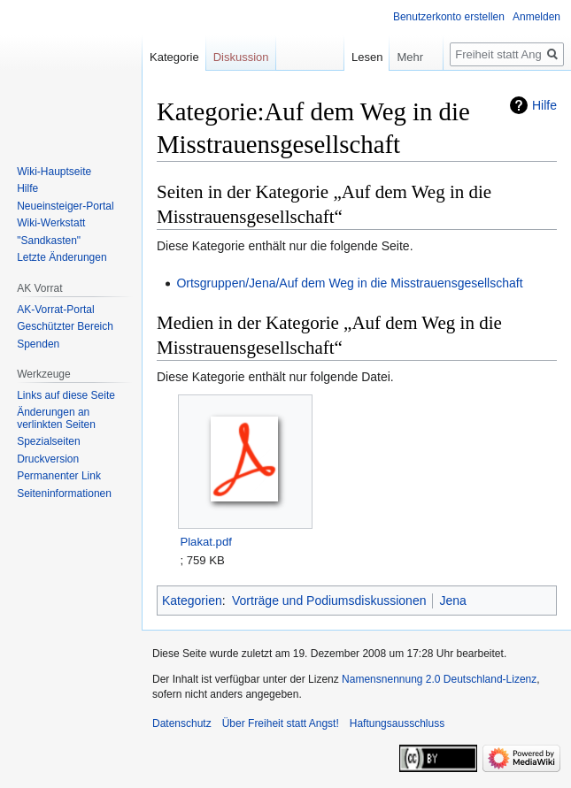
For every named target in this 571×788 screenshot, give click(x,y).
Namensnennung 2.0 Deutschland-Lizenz (439, 679)
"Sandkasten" (49, 240)
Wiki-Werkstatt (51, 223)
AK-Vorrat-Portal (55, 309)
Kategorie (174, 57)
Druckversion (48, 459)
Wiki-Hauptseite (54, 171)
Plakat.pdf (206, 541)
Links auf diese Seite (66, 395)
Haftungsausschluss (397, 723)
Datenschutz (182, 723)
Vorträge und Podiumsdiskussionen (329, 600)
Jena (452, 600)
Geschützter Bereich (65, 326)
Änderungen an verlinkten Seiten (56, 418)
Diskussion (241, 57)
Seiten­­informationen (64, 493)
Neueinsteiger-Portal (65, 206)
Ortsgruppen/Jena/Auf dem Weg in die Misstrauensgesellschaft (349, 283)
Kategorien (192, 600)
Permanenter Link (59, 476)
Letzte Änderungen (61, 257)
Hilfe (544, 105)
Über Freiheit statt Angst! (280, 723)
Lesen (354, 57)
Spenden (38, 344)
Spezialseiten (48, 441)
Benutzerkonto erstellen (449, 17)
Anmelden (536, 17)
